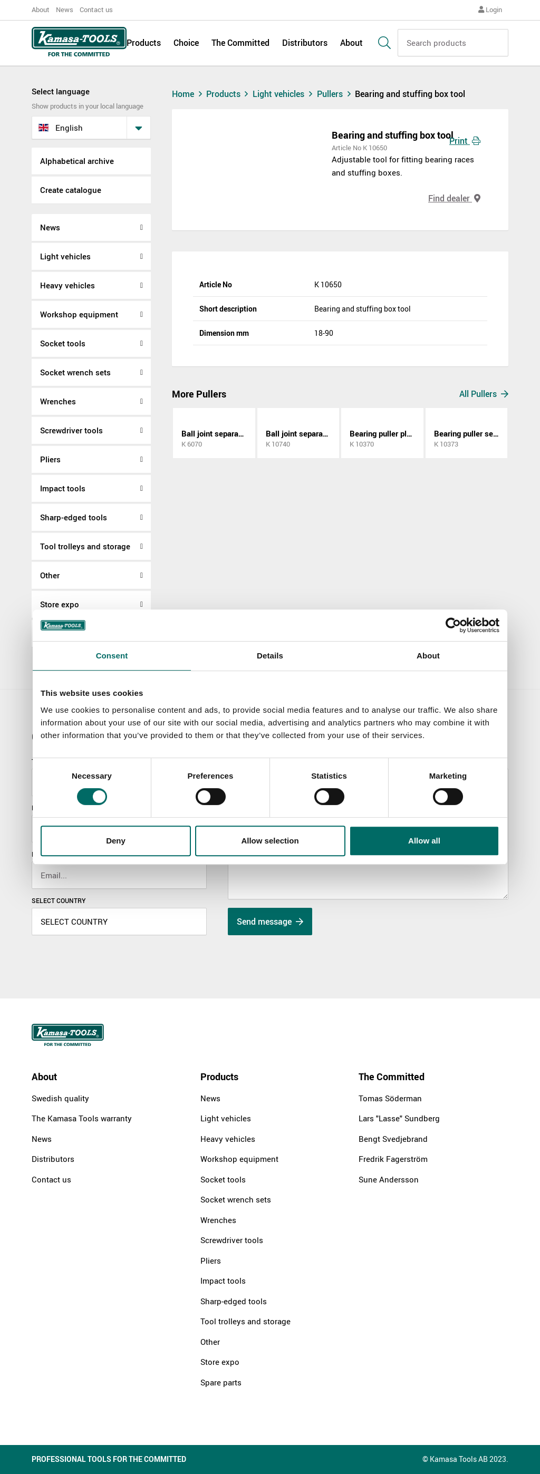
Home (188, 94)
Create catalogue (70, 190)
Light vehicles (65, 256)
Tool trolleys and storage (85, 546)
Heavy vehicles (67, 285)
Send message (270, 921)
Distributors (304, 43)
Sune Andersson (389, 1179)
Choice (186, 43)
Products (144, 43)
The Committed (240, 43)
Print (464, 141)
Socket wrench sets (75, 372)
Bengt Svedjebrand (393, 1138)
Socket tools (62, 343)
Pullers (336, 94)
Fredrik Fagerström (393, 1158)
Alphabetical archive (77, 161)
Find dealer (454, 198)
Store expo (59, 604)
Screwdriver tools (71, 430)
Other (50, 575)
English (60, 127)
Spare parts (221, 1382)
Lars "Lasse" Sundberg (399, 1118)
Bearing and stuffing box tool (410, 94)
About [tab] (428, 655)
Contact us (96, 9)
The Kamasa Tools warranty (82, 1118)
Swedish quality (60, 1098)
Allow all (424, 840)
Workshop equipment (79, 314)
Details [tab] (270, 655)
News (64, 9)
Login (490, 9)
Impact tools (62, 488)
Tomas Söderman (390, 1098)
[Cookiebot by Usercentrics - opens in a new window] (453, 625)
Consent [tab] (112, 655)
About (41, 9)
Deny (116, 840)
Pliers (50, 459)
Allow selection (269, 840)
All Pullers (483, 394)
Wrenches (58, 401)
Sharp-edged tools (73, 517)
